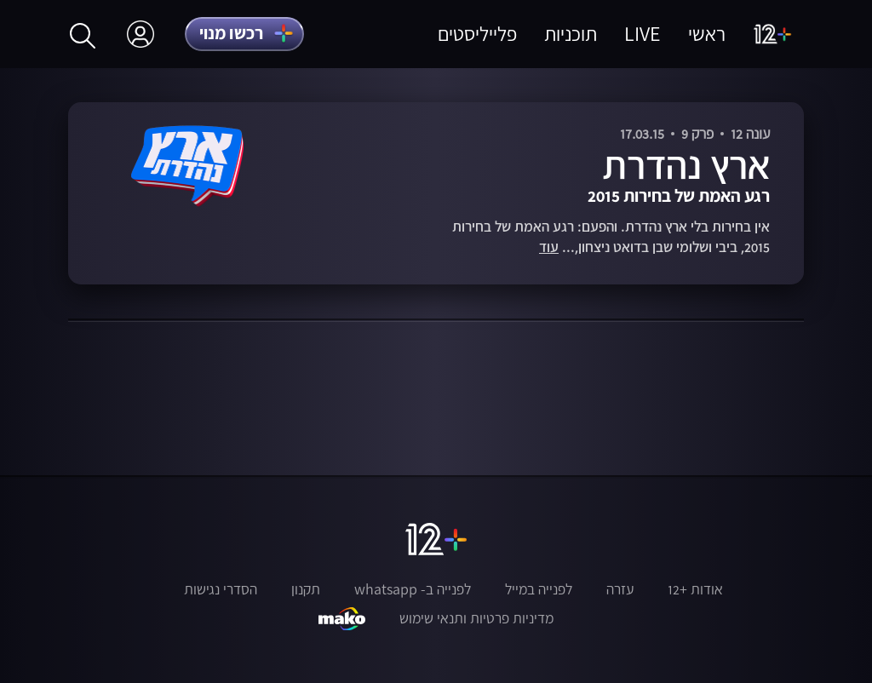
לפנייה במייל (538, 589)
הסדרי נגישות (220, 589)
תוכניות (570, 33)
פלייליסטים (477, 33)
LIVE (642, 33)
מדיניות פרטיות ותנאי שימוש (476, 618)
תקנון (305, 589)
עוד (549, 247)
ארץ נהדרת (686, 164)
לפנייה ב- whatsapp (412, 589)
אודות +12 (695, 589)
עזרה (620, 589)
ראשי (707, 33)
